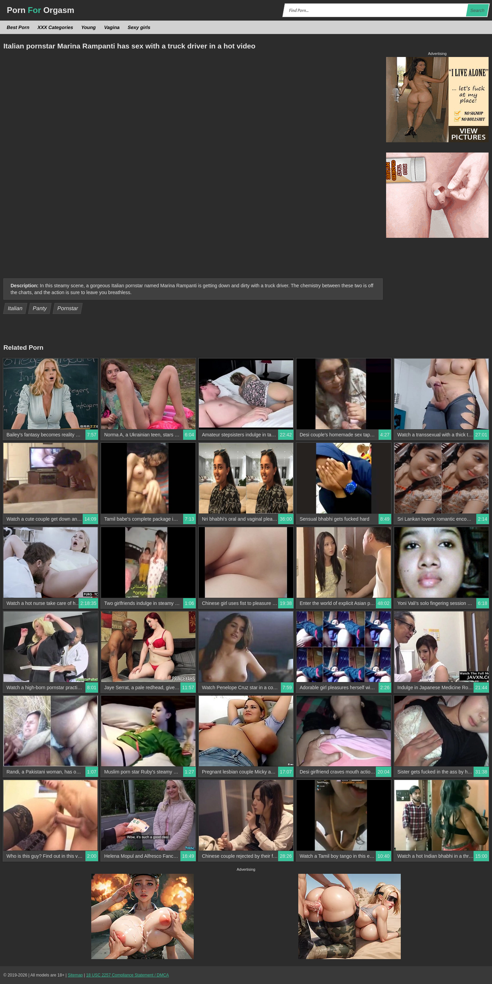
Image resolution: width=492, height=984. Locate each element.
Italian (15, 308)
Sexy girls (139, 27)
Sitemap (75, 975)
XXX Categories (55, 27)
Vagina (112, 27)
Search (477, 10)
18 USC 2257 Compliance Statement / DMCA (127, 975)
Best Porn (18, 27)
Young (88, 27)
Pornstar (67, 308)
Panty (39, 308)
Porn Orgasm (40, 10)
